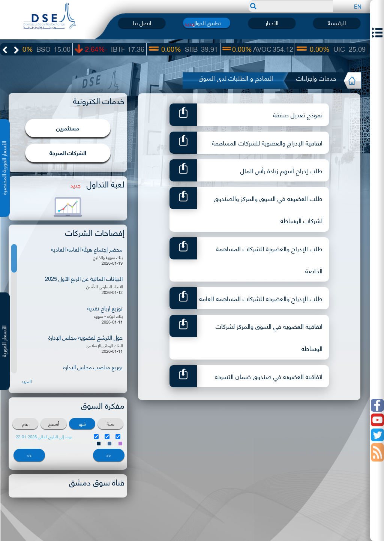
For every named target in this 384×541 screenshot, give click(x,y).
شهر (82, 423)
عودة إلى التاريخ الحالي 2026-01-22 (44, 436)
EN (358, 6)
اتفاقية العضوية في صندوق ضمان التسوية (268, 376)
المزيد (26, 381)
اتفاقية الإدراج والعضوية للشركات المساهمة (267, 142)
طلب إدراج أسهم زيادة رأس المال (281, 170)
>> (29, 455)
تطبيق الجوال (206, 23)
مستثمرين (67, 128)
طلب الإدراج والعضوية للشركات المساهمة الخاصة (269, 259)
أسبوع (53, 423)
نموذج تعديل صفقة (297, 114)
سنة (110, 423)
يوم (25, 423)
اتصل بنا (142, 23)
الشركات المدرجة (68, 152)
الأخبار (272, 23)
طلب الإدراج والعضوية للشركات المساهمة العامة (260, 298)
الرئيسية (337, 23)
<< (108, 455)
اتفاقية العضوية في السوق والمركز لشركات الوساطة (269, 337)
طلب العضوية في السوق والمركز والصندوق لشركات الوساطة (268, 209)
